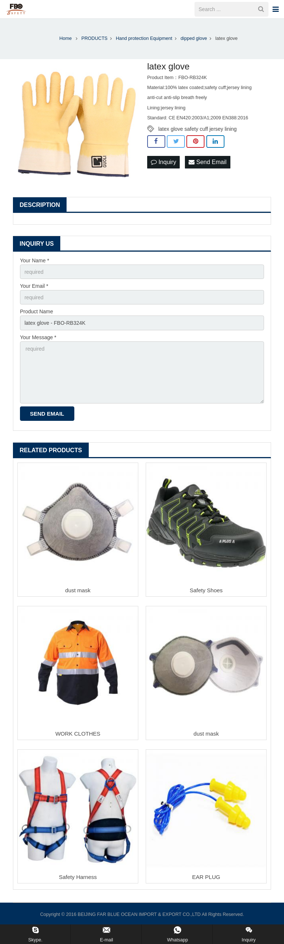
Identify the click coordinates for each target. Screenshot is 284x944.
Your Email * (34, 286)
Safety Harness (78, 877)
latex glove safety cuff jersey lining (197, 129)
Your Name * (34, 260)
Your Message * (38, 337)
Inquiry (163, 162)
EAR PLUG (206, 877)
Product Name (36, 311)
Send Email (207, 162)
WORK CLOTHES (78, 733)
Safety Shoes (206, 590)
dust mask (77, 590)
